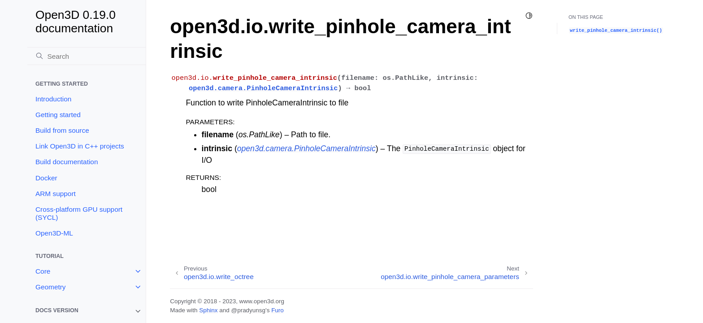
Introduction (53, 99)
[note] (86, 311)
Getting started (58, 114)
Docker (46, 178)
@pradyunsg (248, 310)
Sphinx (208, 310)
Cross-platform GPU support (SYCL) (78, 213)
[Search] (86, 56)
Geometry (50, 287)
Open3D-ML (54, 233)
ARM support (55, 193)
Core (42, 271)
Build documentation (66, 162)
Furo (277, 310)
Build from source (62, 130)
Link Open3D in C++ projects (79, 146)
